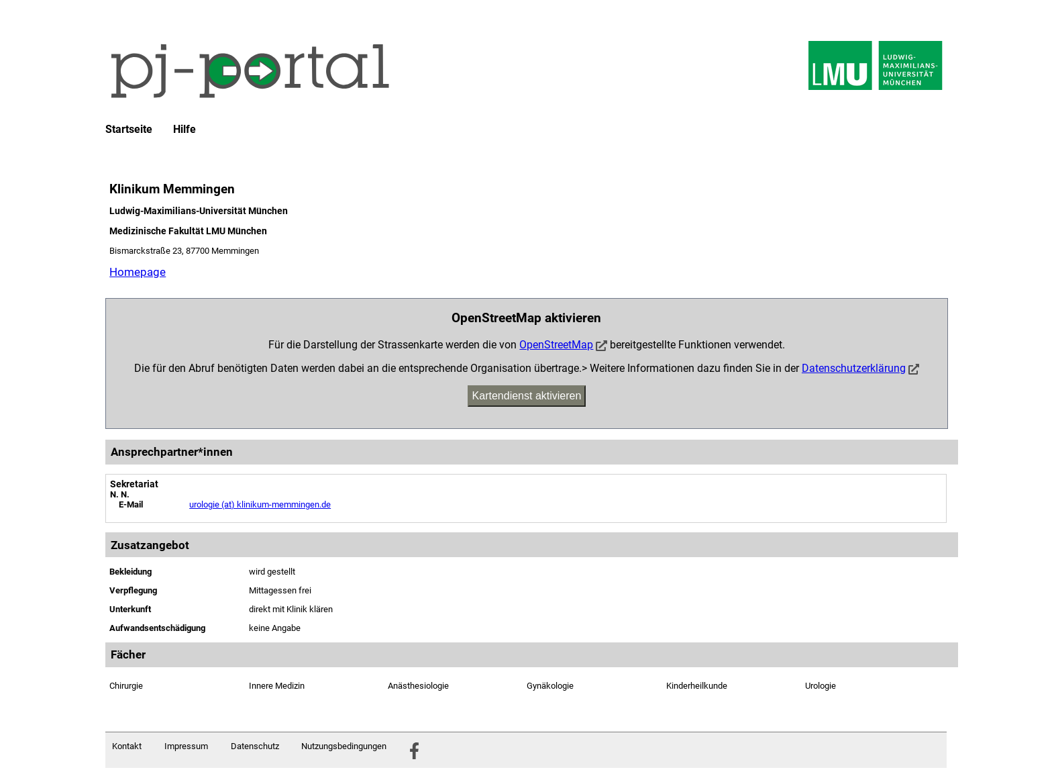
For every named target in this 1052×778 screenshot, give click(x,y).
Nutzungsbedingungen (343, 746)
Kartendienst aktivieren (527, 395)
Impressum (186, 746)
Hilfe (184, 130)
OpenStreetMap (556, 344)
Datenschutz (255, 746)
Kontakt (127, 746)
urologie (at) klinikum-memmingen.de (260, 504)
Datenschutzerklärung (854, 368)
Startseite (128, 130)
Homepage (137, 272)
